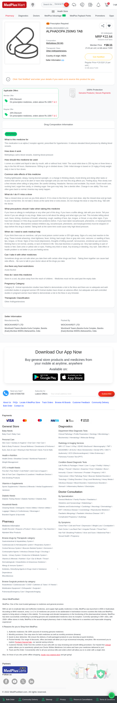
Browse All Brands (63, 402)
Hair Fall (62, 533)
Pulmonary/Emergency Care (13, 592)
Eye (28, 559)
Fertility (99, 465)
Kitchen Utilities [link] (44, 508)
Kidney (106, 465)
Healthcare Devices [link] (43, 474)
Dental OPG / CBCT (102, 450)
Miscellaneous (7, 576)
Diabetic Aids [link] (41, 499)
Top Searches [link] (49, 529)
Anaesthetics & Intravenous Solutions (30, 562)
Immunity (62, 472)
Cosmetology (84, 510)
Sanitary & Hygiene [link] (18, 443)
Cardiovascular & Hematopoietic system (17, 545)
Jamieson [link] (6, 490)
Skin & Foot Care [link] (9, 474)
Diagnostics (23, 16)
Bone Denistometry (85, 450)
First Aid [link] (5, 471)
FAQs (15, 402)
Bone (106, 469)
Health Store (59, 11)
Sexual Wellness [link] (27, 446)
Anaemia (84, 469)
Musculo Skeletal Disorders (99, 476)
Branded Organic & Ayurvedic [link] (13, 515)
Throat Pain (101, 529)
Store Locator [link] (37, 529)
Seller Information (55, 60)
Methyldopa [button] (11, 134)
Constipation (108, 526)
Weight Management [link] (10, 462)
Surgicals (36, 588)
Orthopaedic (26, 588)
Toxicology (63, 479)
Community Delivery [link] (30, 699)
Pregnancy (96, 472)
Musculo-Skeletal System (32, 548)
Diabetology (86, 503)
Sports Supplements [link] (10, 486)
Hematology (74, 438)
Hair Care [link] (40, 443)
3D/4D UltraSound (85, 446)
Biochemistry (64, 438)
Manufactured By (12, 320)
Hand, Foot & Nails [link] (45, 450)
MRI (60, 446)
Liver (87, 465)
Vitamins (76, 469)
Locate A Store (30, 402)
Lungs (92, 465)
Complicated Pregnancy (68, 517)
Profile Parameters (81, 434)
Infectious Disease (66, 483)
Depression (86, 526)
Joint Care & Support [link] (38, 471)
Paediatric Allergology (67, 513)
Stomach (62, 486)
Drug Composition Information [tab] (58, 124)
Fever (91, 469)
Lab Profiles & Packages (68, 465)
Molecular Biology (88, 438)
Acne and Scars (89, 533)
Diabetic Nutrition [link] (28, 499)
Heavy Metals (107, 479)
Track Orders (47, 402)
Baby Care (16, 434)
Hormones (48, 548)
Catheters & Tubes (40, 585)
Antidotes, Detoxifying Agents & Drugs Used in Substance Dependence (24, 570)
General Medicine (65, 499)
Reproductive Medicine (100, 510)
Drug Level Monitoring (92, 479)
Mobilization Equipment (11, 588)
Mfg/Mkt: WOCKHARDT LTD (57, 28)
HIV (103, 472)
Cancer (70, 472)
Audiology (82, 517)
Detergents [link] (20, 508)
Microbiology (103, 434)
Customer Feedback (81, 402)
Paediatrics (91, 499)
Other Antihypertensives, (56, 51)
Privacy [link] (63, 699)
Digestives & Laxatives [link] (25, 474)
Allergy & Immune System (12, 565)
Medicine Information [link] (11, 526)
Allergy (61, 469)
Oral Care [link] (31, 443)
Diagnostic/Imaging (33, 592)
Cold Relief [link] (24, 471)
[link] (14, 4)
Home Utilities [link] (31, 508)
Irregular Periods (89, 529)
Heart (81, 465)
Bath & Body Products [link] (10, 446)
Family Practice (80, 499)
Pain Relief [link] (14, 471)
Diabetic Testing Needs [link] (11, 499)
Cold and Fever (75, 526)
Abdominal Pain (103, 533)
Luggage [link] (5, 511)
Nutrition (22, 559)
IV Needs (52, 585)
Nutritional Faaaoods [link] (38, 459)
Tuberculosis (63, 476)
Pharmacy (9, 16)
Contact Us (19, 406)
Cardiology (86, 506)
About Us (7, 402)
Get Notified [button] (98, 57)
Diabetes (98, 469)
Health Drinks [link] (7, 459)
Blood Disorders (80, 483)
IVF (102, 513)
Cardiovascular (19, 585)
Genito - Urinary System (11, 555)
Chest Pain (63, 526)
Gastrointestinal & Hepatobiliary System (17, 541)
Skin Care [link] (6, 443)
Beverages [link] (34, 511)
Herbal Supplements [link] (44, 486)
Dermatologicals (8, 562)
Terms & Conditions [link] (107, 699)
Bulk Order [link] (10, 699)
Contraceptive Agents (10, 552)
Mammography (99, 446)
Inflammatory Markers (75, 486)
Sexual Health (64, 536)
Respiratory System (42, 545)
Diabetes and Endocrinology (69, 506)
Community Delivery (100, 402)
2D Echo (72, 450)
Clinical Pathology (65, 434)
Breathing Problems (74, 533)
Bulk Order (7, 406)
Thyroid (68, 469)
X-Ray (74, 446)
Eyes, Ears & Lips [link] (9, 450)
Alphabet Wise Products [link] (11, 532)
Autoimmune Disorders (97, 483)
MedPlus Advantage (54, 16)
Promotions (100, 16)
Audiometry (63, 453)
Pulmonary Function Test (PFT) (71, 457)
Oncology (45, 552)
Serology (93, 434)
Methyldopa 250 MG (54, 43)
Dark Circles (63, 529)
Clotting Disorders (75, 479)
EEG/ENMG (63, 450)
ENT (60, 510)
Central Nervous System (11, 548)
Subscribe (106, 394)
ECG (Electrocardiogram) (78, 453)
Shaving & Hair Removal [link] (26, 450)
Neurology (96, 506)
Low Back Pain (75, 529)
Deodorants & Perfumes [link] (44, 446)
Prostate (87, 472)
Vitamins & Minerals (10, 559)
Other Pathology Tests (78, 476)
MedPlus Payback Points (80, 16)
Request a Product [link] (23, 529)
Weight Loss (97, 526)
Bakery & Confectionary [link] (20, 511)
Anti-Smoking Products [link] (11, 478)
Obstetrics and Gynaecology (70, 503)
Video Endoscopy (96, 453)
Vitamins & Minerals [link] (27, 486)
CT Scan (66, 446)
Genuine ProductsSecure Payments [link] (95, 93)
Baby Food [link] (6, 434)
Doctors (36, 16)
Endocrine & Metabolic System (34, 555)
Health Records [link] (8, 529)
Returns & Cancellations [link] (83, 699)
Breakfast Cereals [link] (21, 459)
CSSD (29, 585)
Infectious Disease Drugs (30, 552)
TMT (108, 446)
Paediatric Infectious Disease (88, 513)
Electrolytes (89, 486)
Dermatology (106, 506)
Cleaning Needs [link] (8, 508)
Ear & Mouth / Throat (40, 559)
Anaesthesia (7, 585)
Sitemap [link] (49, 699)
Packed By (65, 320)
